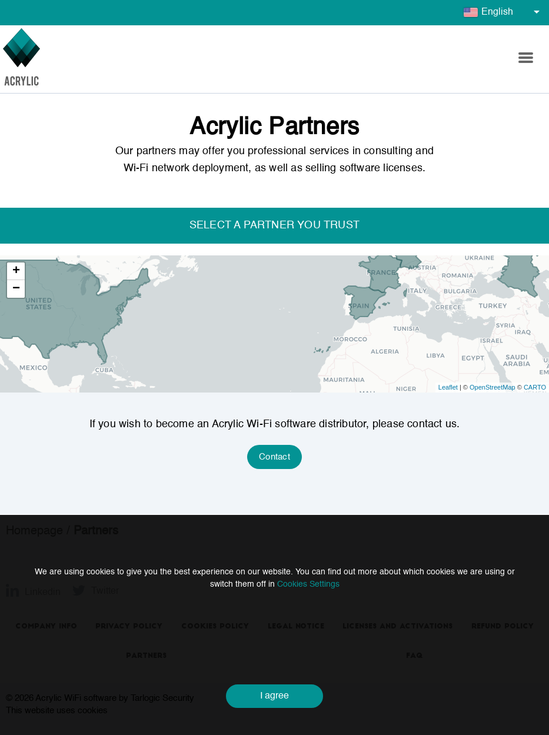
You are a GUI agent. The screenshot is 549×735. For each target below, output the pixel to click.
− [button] (16, 289)
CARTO (535, 387)
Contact (274, 457)
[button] (525, 59)
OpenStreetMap (492, 387)
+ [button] (16, 271)
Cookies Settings (308, 584)
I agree (274, 696)
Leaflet (448, 387)
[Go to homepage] (21, 59)
